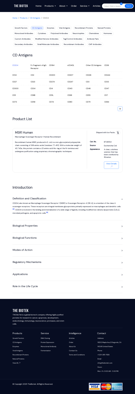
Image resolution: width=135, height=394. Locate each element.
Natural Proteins (104, 28)
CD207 (70, 75)
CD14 (14, 75)
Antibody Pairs (93, 39)
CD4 (51, 88)
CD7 (106, 95)
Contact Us (73, 351)
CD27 (14, 82)
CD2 (32, 75)
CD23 (33, 82)
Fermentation (46, 351)
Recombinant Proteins (84, 28)
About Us (72, 347)
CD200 (52, 75)
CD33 (106, 82)
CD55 (88, 95)
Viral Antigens (64, 28)
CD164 (51, 65)
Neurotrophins (78, 33)
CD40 (69, 88)
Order (74, 5)
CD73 (14, 102)
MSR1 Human (24, 133)
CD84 (106, 102)
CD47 (106, 88)
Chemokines (94, 33)
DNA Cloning (45, 338)
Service (83, 5)
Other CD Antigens (93, 65)
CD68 (69, 95)
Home (38, 5)
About (62, 5)
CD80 (69, 102)
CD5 (14, 95)
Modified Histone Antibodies (46, 39)
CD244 (107, 75)
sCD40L (70, 65)
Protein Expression (47, 342)
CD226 (88, 75)
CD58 (33, 102)
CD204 (15, 65)
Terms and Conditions (77, 355)
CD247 (70, 82)
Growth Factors (21, 28)
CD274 (52, 82)
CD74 (51, 102)
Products (49, 5)
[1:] (13, 210)
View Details (111, 164)
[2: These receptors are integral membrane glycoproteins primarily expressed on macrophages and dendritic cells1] (47, 213)
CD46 (88, 88)
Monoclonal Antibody (48, 347)
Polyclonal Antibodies (59, 33)
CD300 (15, 88)
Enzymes (50, 28)
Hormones (108, 33)
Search (129, 6)
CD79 (88, 102)
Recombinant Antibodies (74, 44)
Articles (96, 5)
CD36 (106, 65)
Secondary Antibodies (24, 44)
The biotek (21, 6)
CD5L (51, 95)
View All (16, 363)
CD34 (33, 88)
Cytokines (42, 33)
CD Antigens (35, 18)
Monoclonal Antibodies (24, 33)
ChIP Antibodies (95, 44)
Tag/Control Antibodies (72, 39)
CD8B (33, 95)
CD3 (87, 82)
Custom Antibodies (23, 39)
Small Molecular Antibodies (48, 44)
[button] (122, 199)
